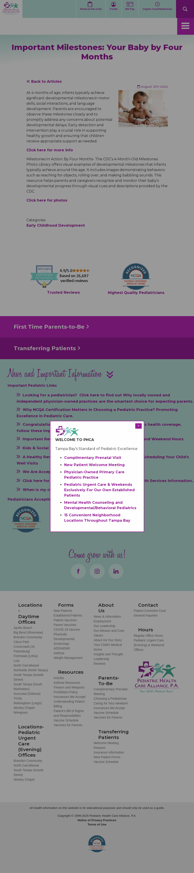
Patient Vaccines (65, 620)
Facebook (78, 571)
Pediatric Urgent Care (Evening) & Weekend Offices (149, 644)
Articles (59, 678)
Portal (114, 9)
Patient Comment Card (150, 610)
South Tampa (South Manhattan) (28, 686)
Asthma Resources (67, 682)
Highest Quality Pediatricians (136, 293)
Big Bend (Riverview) (28, 632)
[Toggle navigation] (185, 26)
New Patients (63, 610)
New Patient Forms (107, 757)
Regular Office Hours (148, 635)
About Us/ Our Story (108, 640)
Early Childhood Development (55, 225)
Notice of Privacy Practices (97, 820)
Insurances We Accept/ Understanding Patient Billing (70, 701)
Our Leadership (105, 626)
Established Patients (68, 615)
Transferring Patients (45, 348)
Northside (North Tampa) (31, 670)
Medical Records (91, 9)
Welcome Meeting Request (106, 745)
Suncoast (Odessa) (27, 693)
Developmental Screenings (64, 641)
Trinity (18, 698)
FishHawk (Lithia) (26, 656)
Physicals (60, 634)
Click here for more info (49, 150)
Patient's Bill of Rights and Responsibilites (69, 713)
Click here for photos (46, 200)
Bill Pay (130, 9)
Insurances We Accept (109, 708)
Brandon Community (28, 637)
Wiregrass (21, 712)
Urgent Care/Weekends (157, 9)
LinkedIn (116, 571)
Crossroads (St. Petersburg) (24, 649)
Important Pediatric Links (32, 385)
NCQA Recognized (97, 843)
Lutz (17, 660)
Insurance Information (109, 752)
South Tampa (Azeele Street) (29, 677)
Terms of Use (97, 824)
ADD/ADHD (62, 648)
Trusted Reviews (63, 292)
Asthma (59, 653)
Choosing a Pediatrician (110, 698)
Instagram (97, 571)
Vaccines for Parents (68, 725)
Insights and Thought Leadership (108, 656)
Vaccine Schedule (66, 720)
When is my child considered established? (65, 489)
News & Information (107, 616)
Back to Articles (44, 81)
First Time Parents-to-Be (49, 327)
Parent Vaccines (65, 625)
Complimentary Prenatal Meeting (110, 691)
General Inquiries (146, 615)
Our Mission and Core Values (109, 633)
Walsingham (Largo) (28, 703)
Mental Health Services (144, 480)
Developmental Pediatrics (85, 480)
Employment (102, 621)
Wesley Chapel (24, 708)
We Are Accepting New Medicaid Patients (65, 471)
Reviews (100, 663)
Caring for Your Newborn (111, 703)
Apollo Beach (23, 628)
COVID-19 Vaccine (67, 629)
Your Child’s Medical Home (108, 647)
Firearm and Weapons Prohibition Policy (69, 690)
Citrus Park (21, 642)
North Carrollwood (26, 665)
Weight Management (68, 658)
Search (185, 9)
